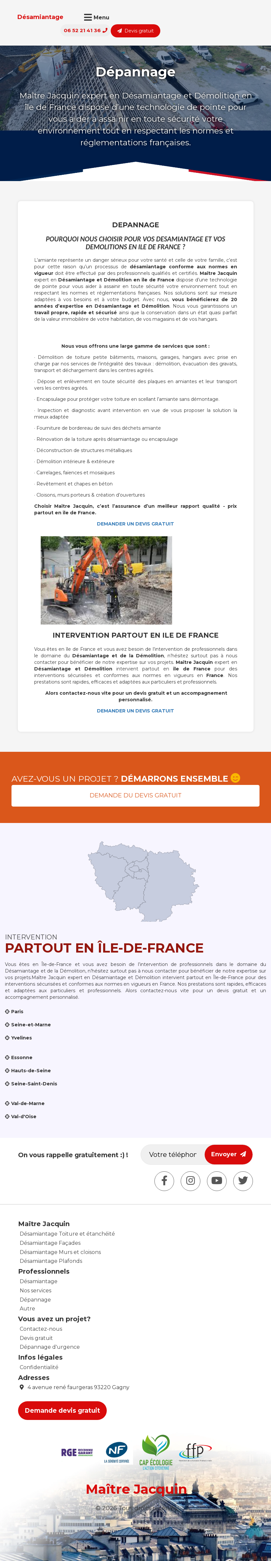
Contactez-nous (41, 1329)
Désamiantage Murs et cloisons (60, 1252)
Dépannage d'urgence (50, 1347)
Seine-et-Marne (31, 1025)
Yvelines (21, 1038)
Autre (27, 1308)
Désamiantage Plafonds (51, 1261)
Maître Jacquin (136, 1489)
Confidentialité (39, 1367)
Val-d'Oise (23, 1116)
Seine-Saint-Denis (34, 1084)
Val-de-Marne (28, 1103)
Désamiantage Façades (50, 1243)
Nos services (35, 1290)
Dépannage (35, 1300)
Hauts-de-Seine (31, 1071)
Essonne (22, 1057)
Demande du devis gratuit (136, 795)
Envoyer (228, 1154)
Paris (17, 1012)
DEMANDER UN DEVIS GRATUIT (135, 524)
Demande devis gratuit (62, 1410)
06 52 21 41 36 (186, 17)
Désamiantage (34, 17)
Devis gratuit (236, 18)
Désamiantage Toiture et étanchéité (67, 1234)
